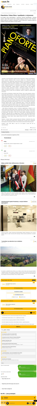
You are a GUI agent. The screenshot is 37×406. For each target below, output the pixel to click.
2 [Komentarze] (35, 236)
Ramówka (22, 4)
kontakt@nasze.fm (19, 294)
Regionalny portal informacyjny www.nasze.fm (10, 383)
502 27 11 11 (15, 297)
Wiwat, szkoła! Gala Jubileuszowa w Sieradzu (12, 163)
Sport (14, 4)
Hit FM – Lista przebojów (8, 393)
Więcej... (18, 326)
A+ (35, 10)
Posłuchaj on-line (18, 288)
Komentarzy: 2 (33, 127)
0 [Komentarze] (35, 276)
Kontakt (32, 4)
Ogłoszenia (27, 4)
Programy (18, 4)
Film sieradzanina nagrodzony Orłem (12, 134)
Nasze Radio (3, 4)
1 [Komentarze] (35, 196)
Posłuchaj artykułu (4, 129)
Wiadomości (9, 4)
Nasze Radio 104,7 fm (6, 378)
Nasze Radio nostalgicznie (7, 388)
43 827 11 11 (22, 297)
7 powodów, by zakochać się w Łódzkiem (11, 241)
